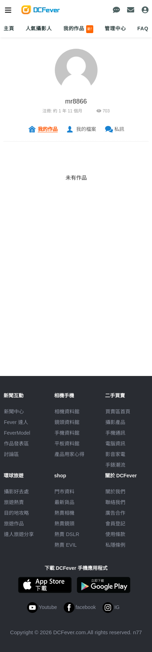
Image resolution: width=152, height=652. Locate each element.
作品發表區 (16, 443)
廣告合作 (115, 513)
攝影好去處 (16, 491)
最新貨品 (64, 502)
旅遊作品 (14, 523)
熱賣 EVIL (65, 545)
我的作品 (78, 29)
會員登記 (115, 523)
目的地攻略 (16, 513)
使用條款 (115, 534)
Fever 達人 (16, 422)
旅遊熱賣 (14, 502)
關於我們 (115, 491)
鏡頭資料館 (66, 422)
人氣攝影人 (39, 28)
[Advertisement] (76, 300)
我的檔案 (86, 129)
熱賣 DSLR (66, 534)
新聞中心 (14, 411)
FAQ (142, 28)
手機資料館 (66, 433)
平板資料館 (66, 443)
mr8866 (76, 101)
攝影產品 (115, 422)
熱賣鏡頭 (64, 523)
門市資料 (64, 491)
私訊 (119, 129)
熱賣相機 (64, 513)
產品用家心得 (69, 454)
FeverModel (17, 433)
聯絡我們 (115, 502)
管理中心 (115, 28)
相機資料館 (66, 411)
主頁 (9, 28)
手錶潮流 (115, 465)
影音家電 (115, 454)
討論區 (11, 454)
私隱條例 (115, 545)
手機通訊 (115, 433)
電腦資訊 (115, 443)
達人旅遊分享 (19, 534)
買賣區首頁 (117, 411)
